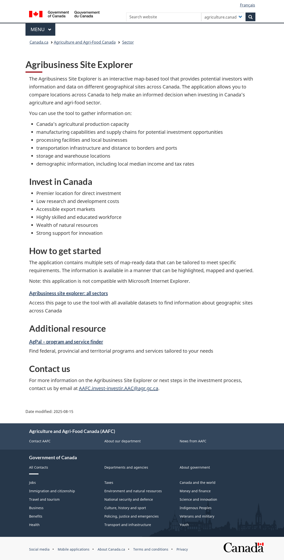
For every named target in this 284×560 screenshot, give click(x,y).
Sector (128, 42)
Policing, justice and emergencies (131, 516)
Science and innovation (198, 499)
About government (195, 467)
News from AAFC (193, 441)
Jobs (32, 482)
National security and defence (128, 499)
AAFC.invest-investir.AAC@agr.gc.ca (118, 388)
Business (36, 508)
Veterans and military (197, 516)
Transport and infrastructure (127, 524)
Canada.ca (39, 42)
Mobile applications (73, 549)
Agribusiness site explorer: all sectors (68, 293)
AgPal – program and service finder (66, 341)
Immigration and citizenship (52, 491)
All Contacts (38, 467)
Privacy (182, 549)
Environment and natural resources (133, 491)
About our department (122, 441)
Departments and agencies (126, 467)
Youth (184, 524)
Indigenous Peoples (196, 508)
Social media (39, 549)
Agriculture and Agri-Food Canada (85, 42)
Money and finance (195, 491)
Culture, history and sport (125, 508)
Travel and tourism (44, 499)
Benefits (35, 516)
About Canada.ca (111, 549)
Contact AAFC (39, 441)
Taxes (108, 482)
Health (34, 524)
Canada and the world (197, 482)
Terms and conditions (150, 549)
